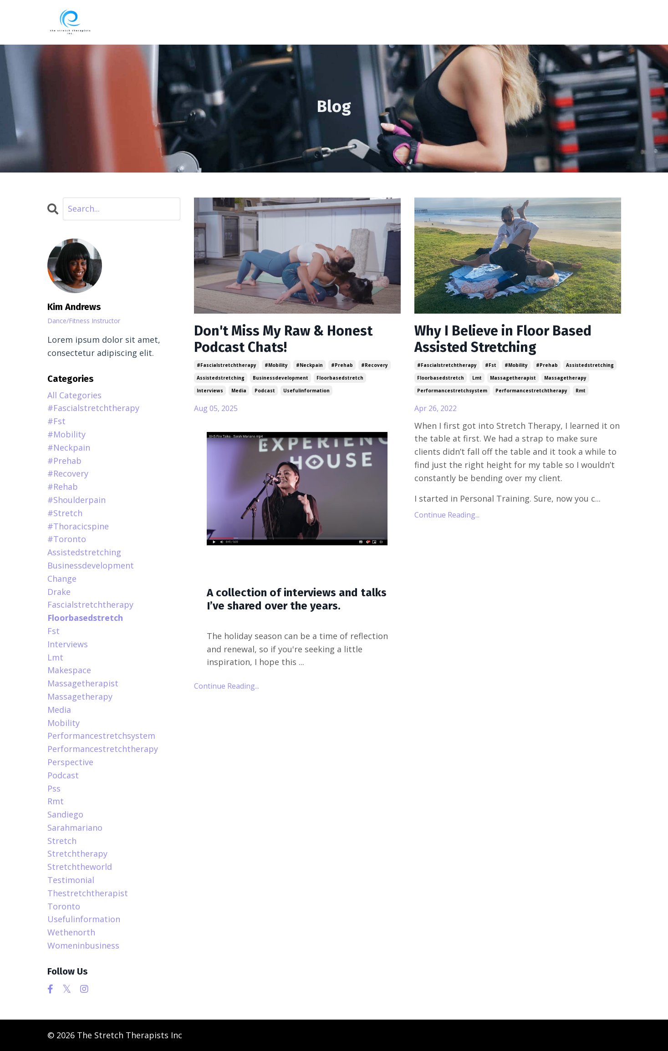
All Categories (74, 395)
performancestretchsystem (452, 390)
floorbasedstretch (339, 378)
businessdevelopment (280, 378)
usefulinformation (306, 390)
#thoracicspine (78, 526)
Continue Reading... (226, 686)
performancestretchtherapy (531, 390)
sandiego (65, 814)
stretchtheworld (79, 866)
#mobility (276, 365)
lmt (477, 378)
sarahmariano (74, 827)
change (61, 578)
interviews (210, 390)
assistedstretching (221, 378)
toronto (63, 906)
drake (59, 591)
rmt (581, 390)
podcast (265, 390)
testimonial (70, 879)
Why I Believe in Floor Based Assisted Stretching (503, 339)
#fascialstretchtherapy (226, 365)
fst (53, 630)
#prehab (342, 365)
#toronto (66, 538)
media (238, 390)
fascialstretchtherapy (90, 604)
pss (54, 788)
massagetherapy (565, 378)
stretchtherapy (77, 853)
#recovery (374, 365)
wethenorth (71, 932)
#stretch (64, 513)
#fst (490, 365)
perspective (70, 762)
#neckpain (309, 365)
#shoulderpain (76, 499)
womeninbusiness (83, 945)
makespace (69, 670)
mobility (63, 722)
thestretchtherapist (87, 893)
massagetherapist (513, 378)
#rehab (62, 486)
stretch (61, 840)
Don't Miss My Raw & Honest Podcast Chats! (283, 339)
